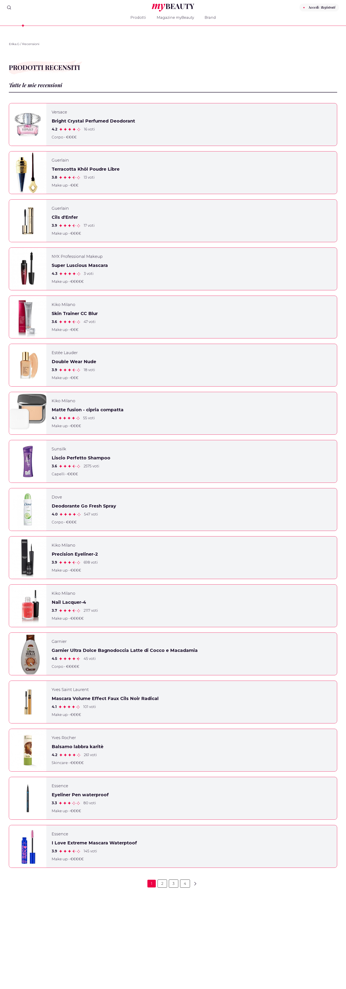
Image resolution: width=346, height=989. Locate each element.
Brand (210, 17)
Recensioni (30, 44)
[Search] (9, 7)
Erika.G (14, 44)
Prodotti (138, 17)
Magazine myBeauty (175, 17)
